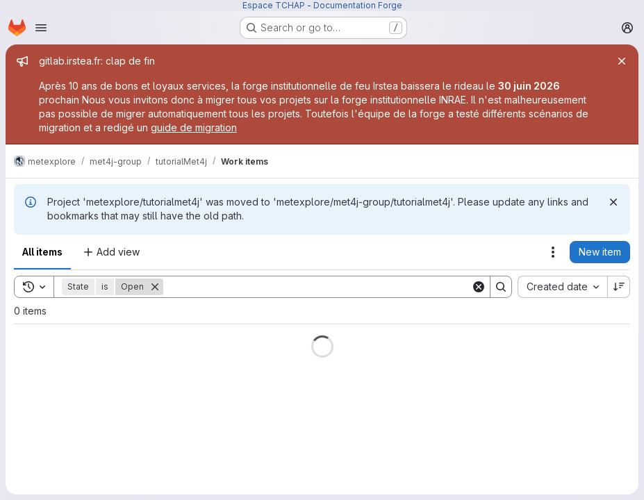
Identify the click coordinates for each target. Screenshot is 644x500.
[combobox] (562, 287)
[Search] (317, 286)
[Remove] (155, 286)
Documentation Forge (357, 5)
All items (42, 252)
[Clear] (478, 286)
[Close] (621, 61)
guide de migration (194, 127)
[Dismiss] (613, 202)
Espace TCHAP (273, 5)
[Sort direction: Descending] (619, 287)
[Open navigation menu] (41, 28)
